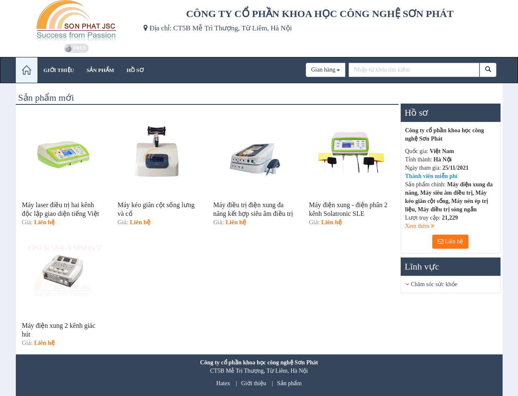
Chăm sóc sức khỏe (434, 284)
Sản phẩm (289, 383)
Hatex (223, 383)
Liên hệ (450, 241)
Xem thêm (419, 226)
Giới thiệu (253, 383)
